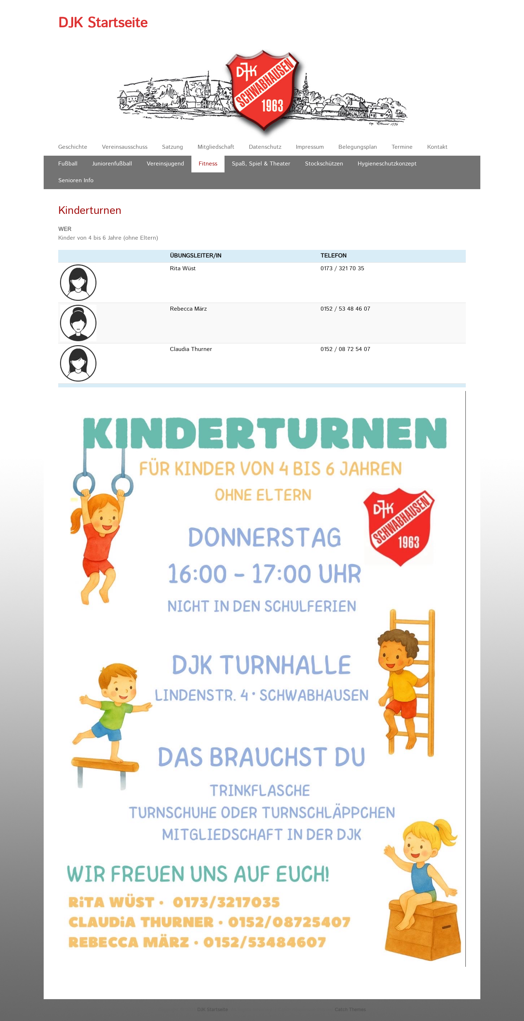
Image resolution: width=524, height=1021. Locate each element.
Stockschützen (324, 164)
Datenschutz (265, 147)
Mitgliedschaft (216, 147)
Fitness (208, 164)
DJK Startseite (102, 23)
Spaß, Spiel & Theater (261, 164)
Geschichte (72, 147)
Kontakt (437, 147)
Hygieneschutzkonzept (387, 164)
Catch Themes (350, 1009)
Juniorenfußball (112, 164)
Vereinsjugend (165, 164)
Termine (402, 147)
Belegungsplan (357, 147)
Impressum (310, 147)
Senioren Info (76, 180)
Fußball (68, 164)
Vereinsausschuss (124, 147)
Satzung (172, 147)
